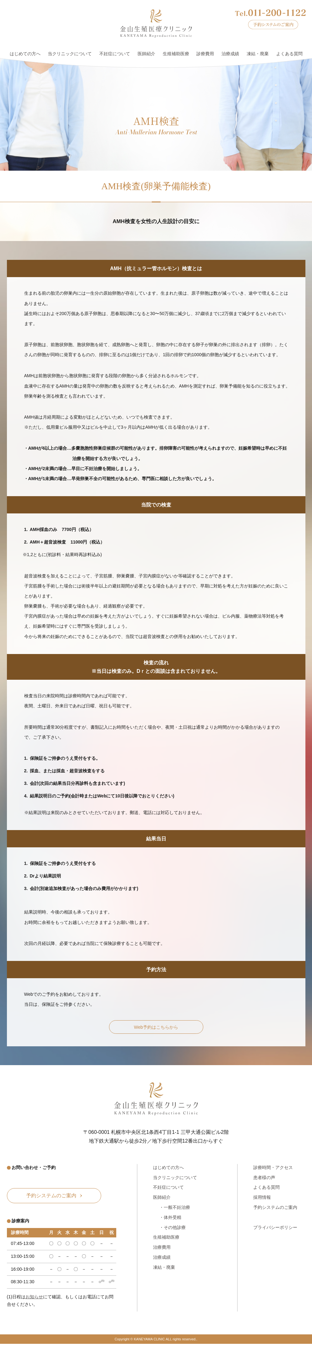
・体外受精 (170, 1218)
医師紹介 (146, 53)
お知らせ (34, 1299)
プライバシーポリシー (275, 1228)
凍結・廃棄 (258, 53)
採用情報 (262, 1198)
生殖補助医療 (176, 53)
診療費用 (205, 53)
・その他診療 (172, 1228)
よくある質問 (289, 53)
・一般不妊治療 (174, 1208)
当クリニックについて (70, 53)
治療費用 (162, 1248)
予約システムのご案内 (275, 1208)
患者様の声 (264, 1179)
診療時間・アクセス (273, 1169)
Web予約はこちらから (156, 1027)
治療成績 (230, 53)
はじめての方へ (25, 53)
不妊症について (114, 53)
